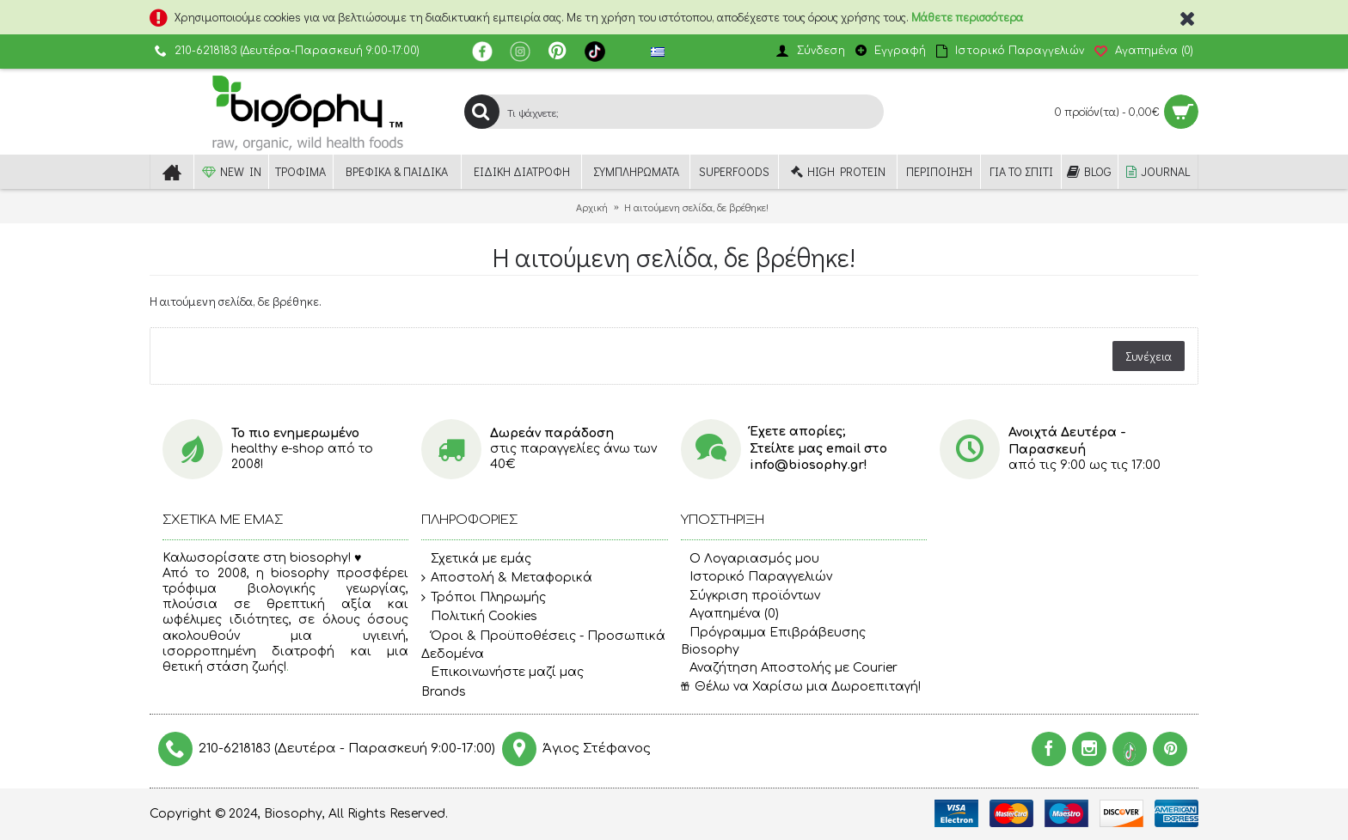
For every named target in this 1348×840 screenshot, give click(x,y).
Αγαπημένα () (730, 613)
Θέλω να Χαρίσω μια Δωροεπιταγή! (801, 686)
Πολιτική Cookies (479, 617)
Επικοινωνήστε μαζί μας (502, 672)
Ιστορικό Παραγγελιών (756, 576)
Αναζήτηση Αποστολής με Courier (789, 667)
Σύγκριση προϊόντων (750, 595)
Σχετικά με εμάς (476, 559)
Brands (443, 691)
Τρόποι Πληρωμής (483, 598)
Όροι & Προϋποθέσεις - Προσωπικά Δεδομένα (543, 645)
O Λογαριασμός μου (750, 558)
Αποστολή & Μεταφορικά (506, 578)
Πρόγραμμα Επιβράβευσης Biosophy (773, 641)
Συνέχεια (1148, 356)
